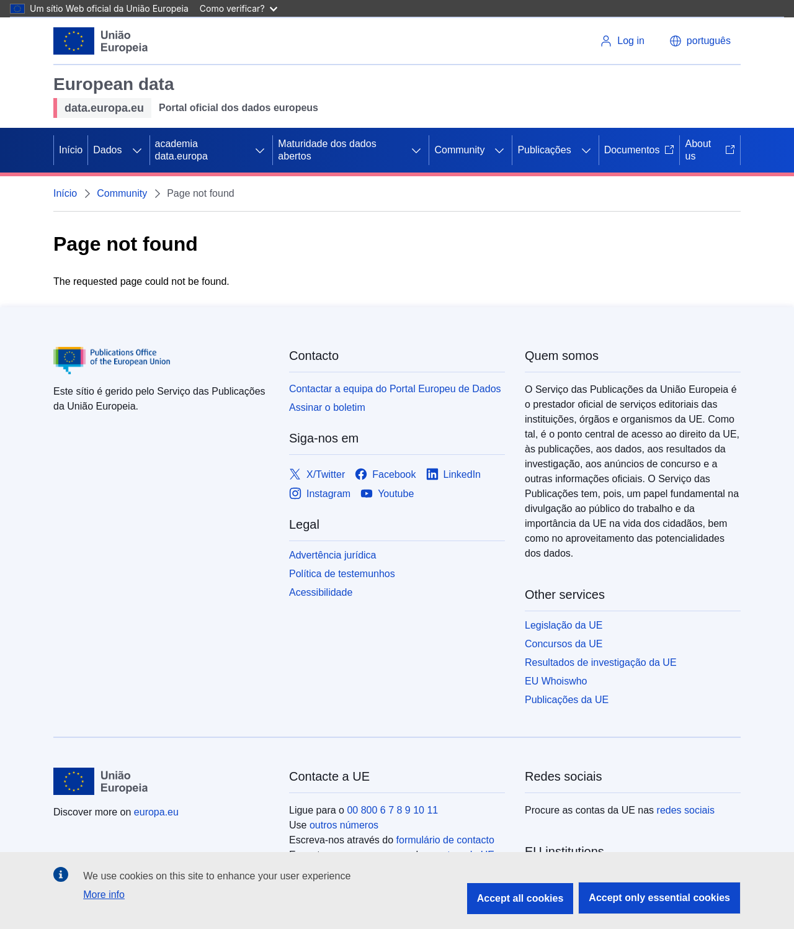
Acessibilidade (320, 592)
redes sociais (686, 810)
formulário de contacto (445, 840)
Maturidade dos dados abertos (327, 149)
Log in (622, 41)
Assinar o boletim (327, 407)
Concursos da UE (563, 644)
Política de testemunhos (342, 573)
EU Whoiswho (556, 681)
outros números (344, 825)
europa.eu (156, 812)
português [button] (700, 41)
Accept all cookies (520, 898)
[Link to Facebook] (385, 474)
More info (104, 894)
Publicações (544, 150)
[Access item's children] (137, 150)
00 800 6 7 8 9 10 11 (392, 810)
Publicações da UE (567, 699)
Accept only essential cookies (659, 897)
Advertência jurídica (333, 555)
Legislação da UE (563, 625)
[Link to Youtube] (387, 494)
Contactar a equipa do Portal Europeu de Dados (395, 389)
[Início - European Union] (100, 41)
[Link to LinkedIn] (453, 474)
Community (459, 150)
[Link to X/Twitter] (317, 474)
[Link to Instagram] (319, 494)
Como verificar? (238, 8)
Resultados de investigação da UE (601, 662)
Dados (107, 150)
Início (71, 150)
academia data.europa (181, 149)
